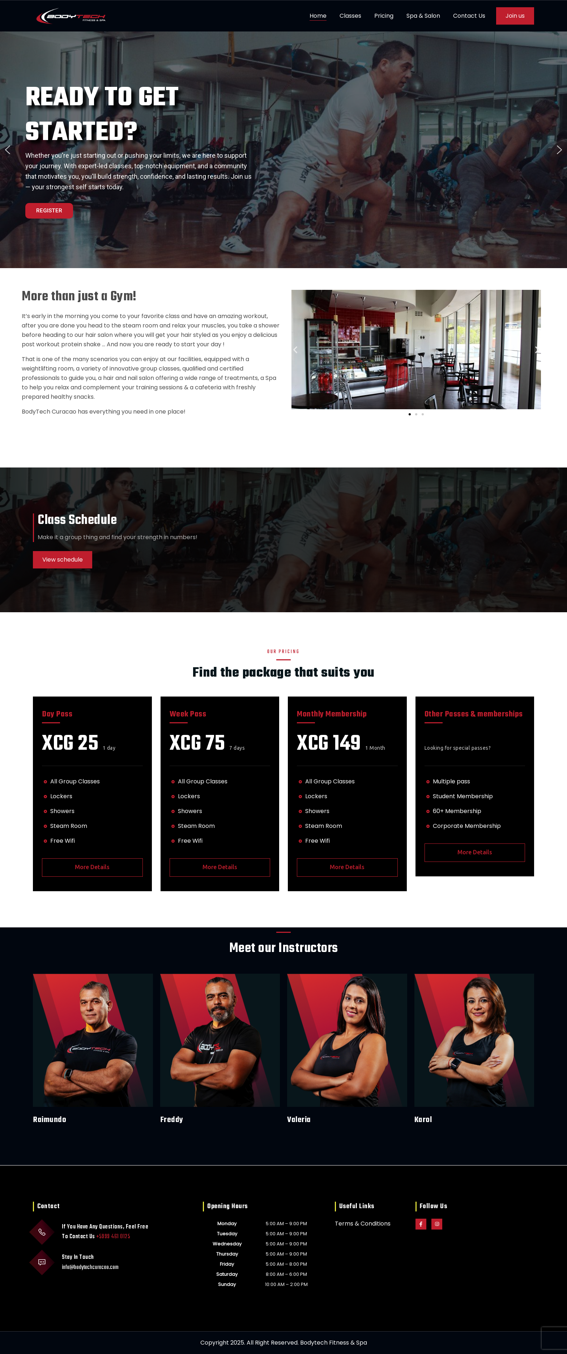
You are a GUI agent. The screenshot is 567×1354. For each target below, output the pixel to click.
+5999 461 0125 (113, 1236)
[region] (283, 149)
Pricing (383, 16)
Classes (350, 16)
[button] (7, 150)
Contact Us (469, 16)
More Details (92, 867)
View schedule (62, 559)
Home (318, 16)
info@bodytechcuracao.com (90, 1267)
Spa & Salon (423, 16)
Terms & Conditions (363, 1223)
